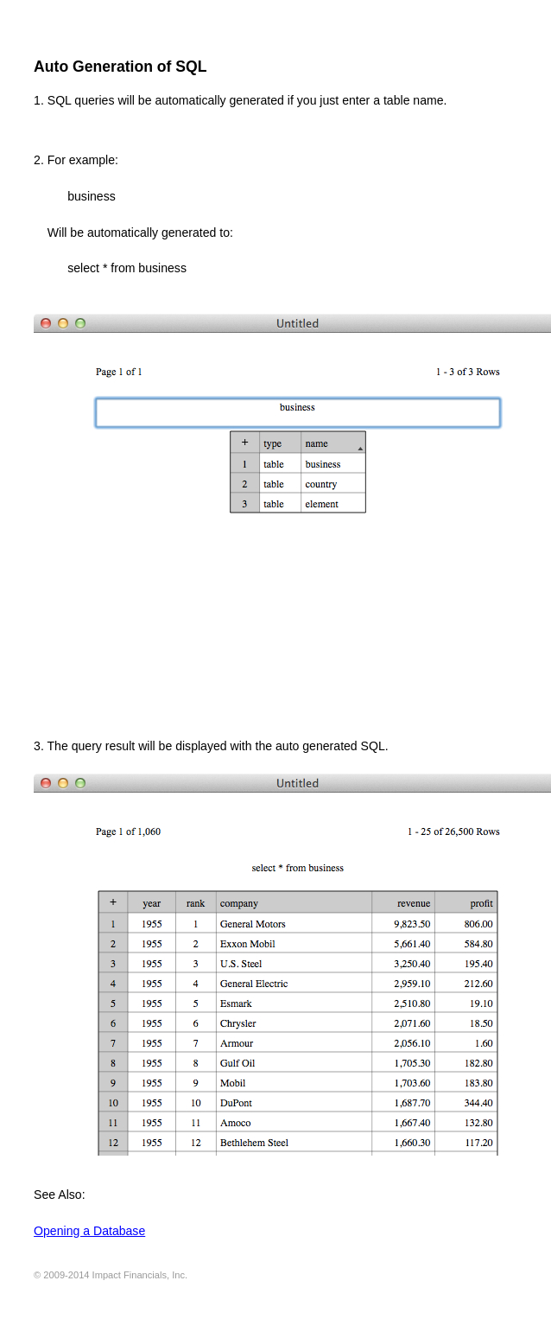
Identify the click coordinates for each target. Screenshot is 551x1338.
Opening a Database (89, 1231)
